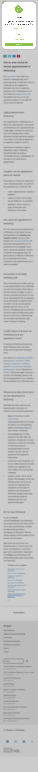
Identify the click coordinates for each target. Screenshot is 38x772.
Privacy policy (19, 28)
